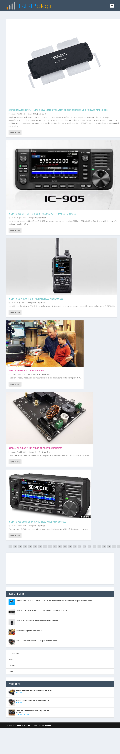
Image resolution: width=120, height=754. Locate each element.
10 (35, 217)
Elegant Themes (23, 725)
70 (38, 374)
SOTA (11, 671)
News (30, 113)
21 (114, 546)
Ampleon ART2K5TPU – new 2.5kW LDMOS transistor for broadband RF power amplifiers (58, 108)
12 (70, 546)
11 (35, 113)
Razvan (13, 113)
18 (99, 546)
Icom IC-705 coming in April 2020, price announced (37, 521)
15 (85, 546)
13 (75, 546)
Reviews (12, 665)
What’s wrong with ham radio (26, 369)
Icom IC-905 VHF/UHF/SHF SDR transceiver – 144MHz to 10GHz (42, 212)
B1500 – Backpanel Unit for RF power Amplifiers (35, 447)
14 (80, 546)
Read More (15, 131)
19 (104, 546)
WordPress (46, 725)
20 (109, 546)
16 (34, 302)
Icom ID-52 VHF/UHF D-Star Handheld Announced (36, 298)
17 (94, 546)
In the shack (31, 374)
